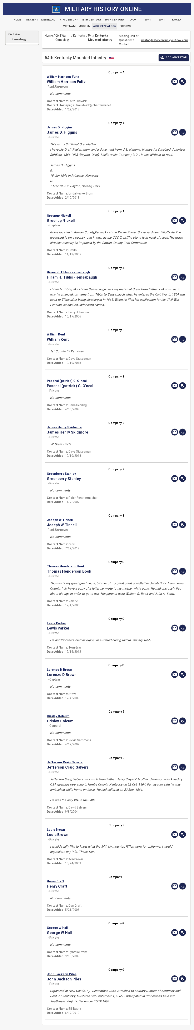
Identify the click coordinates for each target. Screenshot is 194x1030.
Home (49, 35)
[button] (95, 76)
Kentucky (79, 35)
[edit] (182, 81)
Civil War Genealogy (62, 37)
